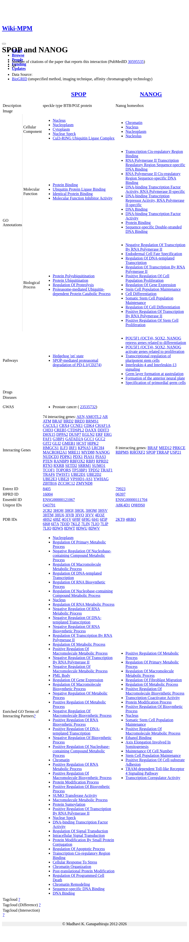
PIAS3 (100, 457)
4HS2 (47, 519)
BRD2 (68, 421)
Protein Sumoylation (69, 804)
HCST (81, 443)
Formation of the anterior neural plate (155, 378)
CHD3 (48, 430)
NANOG (151, 94)
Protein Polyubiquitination (73, 276)
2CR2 (47, 510)
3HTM (48, 515)
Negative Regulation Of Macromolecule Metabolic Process (80, 668)
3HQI (69, 510)
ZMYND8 (84, 483)
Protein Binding (65, 185)
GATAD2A (74, 439)
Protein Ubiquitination (70, 280)
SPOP (78, 94)
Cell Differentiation (140, 294)
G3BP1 (58, 439)
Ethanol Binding (138, 738)
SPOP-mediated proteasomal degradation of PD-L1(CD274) (77, 362)
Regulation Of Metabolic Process (79, 644)
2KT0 (120, 519)
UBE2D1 (78, 474)
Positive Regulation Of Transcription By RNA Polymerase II (154, 313)
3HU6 (59, 515)
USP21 (175, 452)
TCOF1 (49, 470)
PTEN (48, 461)
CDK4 (89, 425)
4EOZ (100, 515)
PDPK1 (66, 457)
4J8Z (57, 519)
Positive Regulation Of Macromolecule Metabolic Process (80, 651)
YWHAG (101, 479)
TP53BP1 (79, 470)
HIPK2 (92, 443)
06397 (120, 494)
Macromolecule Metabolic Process (80, 800)
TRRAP (162, 452)
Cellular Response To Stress (75, 862)
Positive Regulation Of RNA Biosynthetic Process (75, 722)
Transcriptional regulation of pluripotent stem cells (148, 358)
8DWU (81, 528)
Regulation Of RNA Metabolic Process (84, 604)
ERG (108, 434)
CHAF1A (102, 425)
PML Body (61, 675)
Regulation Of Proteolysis (73, 285)
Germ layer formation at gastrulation (154, 374)
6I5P (103, 519)
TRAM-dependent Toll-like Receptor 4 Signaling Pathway (154, 771)
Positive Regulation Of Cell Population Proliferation (147, 278)
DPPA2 (62, 434)
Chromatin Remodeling (71, 884)
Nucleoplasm (63, 125)
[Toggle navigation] (4, 43)
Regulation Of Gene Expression (150, 285)
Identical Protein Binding (73, 194)
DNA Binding (136, 209)
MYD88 (87, 452)
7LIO (95, 524)
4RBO (131, 519)
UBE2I (63, 479)
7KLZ (75, 524)
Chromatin (133, 122)
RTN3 (47, 465)
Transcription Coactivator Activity (152, 698)
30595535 (136, 62)
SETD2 (71, 465)
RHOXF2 (137, 452)
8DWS (57, 528)
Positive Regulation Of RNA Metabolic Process (75, 766)
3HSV (103, 510)
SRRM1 (84, 465)
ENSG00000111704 (131, 500)
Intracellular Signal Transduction (79, 835)
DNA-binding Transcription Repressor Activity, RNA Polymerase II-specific (154, 200)
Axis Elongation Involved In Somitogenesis (148, 744)
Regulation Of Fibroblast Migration (153, 680)
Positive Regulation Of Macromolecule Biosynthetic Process (82, 775)
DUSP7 (75, 434)
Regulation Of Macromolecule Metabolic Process (77, 566)
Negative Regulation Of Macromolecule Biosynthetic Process (82, 713)
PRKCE (179, 448)
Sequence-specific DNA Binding (79, 889)
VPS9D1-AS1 (81, 479)
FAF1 (47, 439)
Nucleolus (133, 136)
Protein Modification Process (76, 782)
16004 (48, 494)
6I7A (55, 524)
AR (105, 417)
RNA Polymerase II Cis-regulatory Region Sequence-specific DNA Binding (153, 178)
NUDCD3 (51, 457)
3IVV (89, 515)
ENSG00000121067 (59, 500)
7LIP (104, 524)
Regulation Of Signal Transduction (80, 831)
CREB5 (60, 430)
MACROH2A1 (55, 452)
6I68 (46, 524)
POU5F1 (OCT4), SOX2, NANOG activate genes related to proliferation (154, 349)
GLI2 (56, 443)
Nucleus (59, 120)
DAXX (90, 430)
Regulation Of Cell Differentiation (152, 307)
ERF (99, 434)
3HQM (91, 510)
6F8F (76, 519)
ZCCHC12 (66, 483)
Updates (19, 68)
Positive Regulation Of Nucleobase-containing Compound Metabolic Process (81, 751)
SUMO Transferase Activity (75, 795)
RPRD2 (102, 461)
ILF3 (64, 448)
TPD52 (93, 470)
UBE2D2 (94, 474)
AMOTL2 (93, 417)
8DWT (69, 528)
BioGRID (19, 79)
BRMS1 (92, 421)
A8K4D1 (123, 505)
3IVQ (79, 515)
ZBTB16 (50, 483)
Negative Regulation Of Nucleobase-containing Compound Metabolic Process (82, 555)
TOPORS (63, 470)
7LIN (85, 524)
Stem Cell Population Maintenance (153, 289)
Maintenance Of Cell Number (149, 751)
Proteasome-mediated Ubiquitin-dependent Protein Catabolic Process (82, 291)
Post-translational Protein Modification (84, 871)
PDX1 (78, 457)
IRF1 (73, 448)
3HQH (58, 510)
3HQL (79, 510)
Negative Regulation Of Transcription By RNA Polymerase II (155, 247)
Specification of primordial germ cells (155, 383)
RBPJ (90, 461)
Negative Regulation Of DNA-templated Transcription (77, 620)
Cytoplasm (61, 129)
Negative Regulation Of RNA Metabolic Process (76, 611)
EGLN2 (88, 434)
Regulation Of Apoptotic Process (79, 849)
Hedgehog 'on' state (68, 356)
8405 (47, 489)
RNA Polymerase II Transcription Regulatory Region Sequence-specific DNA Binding (155, 164)
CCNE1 (76, 425)
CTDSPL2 (75, 430)
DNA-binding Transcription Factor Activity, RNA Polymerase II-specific (155, 189)
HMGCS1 (51, 448)
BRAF (57, 421)
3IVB (69, 515)
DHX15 (49, 434)
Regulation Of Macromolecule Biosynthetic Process (77, 686)
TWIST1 (63, 474)
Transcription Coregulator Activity (152, 778)
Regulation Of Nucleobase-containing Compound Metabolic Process (83, 593)
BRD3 (79, 421)
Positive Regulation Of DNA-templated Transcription (76, 731)
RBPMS (122, 452)
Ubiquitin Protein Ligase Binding (79, 189)
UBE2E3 (50, 479)
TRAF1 (106, 470)
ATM (47, 421)
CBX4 (64, 425)
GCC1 (89, 439)
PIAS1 (89, 457)
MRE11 (74, 452)
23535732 (88, 407)
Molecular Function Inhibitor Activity (83, 198)
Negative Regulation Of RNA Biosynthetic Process (76, 628)
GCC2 (100, 439)
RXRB (58, 465)
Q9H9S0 (138, 505)
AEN (80, 417)
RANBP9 (61, 461)
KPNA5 (84, 448)
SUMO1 (98, 465)
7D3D (65, 524)
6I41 (95, 519)
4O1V (66, 519)
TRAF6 (49, 474)
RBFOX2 (77, 461)
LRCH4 (98, 448)
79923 (120, 489)
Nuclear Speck (64, 134)
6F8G (86, 519)
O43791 (49, 505)
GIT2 (47, 443)
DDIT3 (103, 430)
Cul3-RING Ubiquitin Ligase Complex (84, 138)
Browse (18, 55)
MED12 (165, 448)
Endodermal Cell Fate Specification (153, 254)
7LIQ (47, 528)
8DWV (94, 528)
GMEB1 (68, 443)
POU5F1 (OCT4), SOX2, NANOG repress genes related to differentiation (155, 340)
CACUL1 (50, 425)
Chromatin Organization (72, 866)
